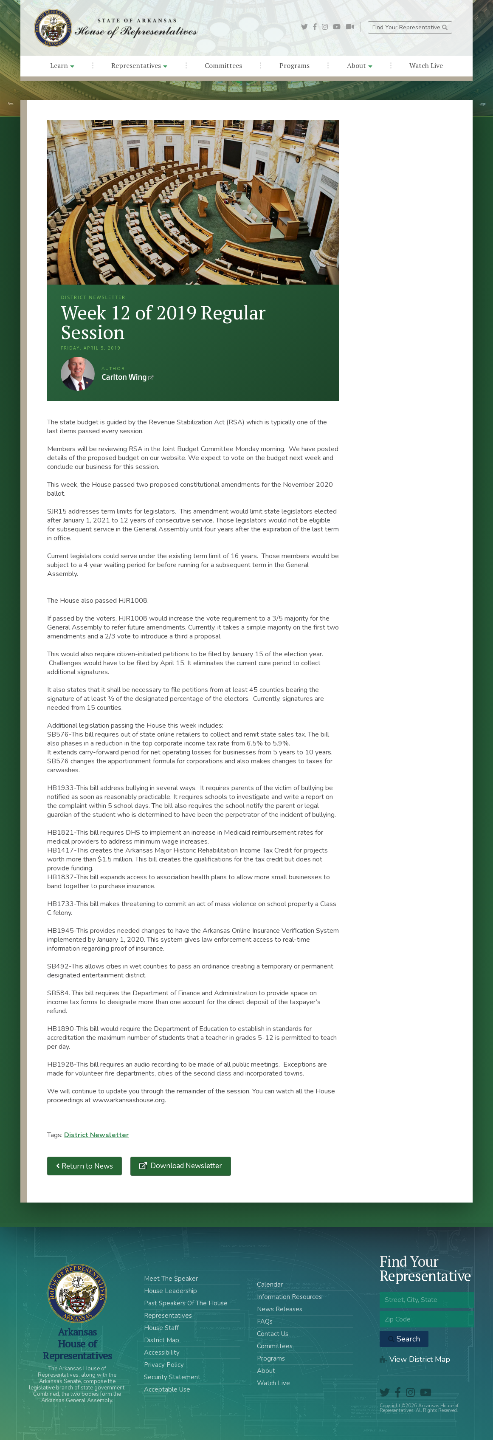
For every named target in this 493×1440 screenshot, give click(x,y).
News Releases (279, 1309)
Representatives (139, 65)
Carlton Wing (78, 374)
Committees (223, 65)
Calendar (270, 1284)
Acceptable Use (167, 1389)
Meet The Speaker (171, 1278)
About (359, 65)
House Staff (161, 1328)
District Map (161, 1340)
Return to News (84, 1166)
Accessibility (162, 1352)
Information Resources (289, 1297)
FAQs (265, 1321)
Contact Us (272, 1334)
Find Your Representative (410, 27)
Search (404, 1339)
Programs (294, 65)
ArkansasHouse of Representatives (77, 1343)
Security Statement (172, 1377)
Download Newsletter (185, 1166)
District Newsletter (96, 1135)
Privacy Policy (164, 1365)
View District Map (415, 1359)
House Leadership (170, 1291)
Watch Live (426, 65)
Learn (62, 65)
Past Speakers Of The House (186, 1303)
